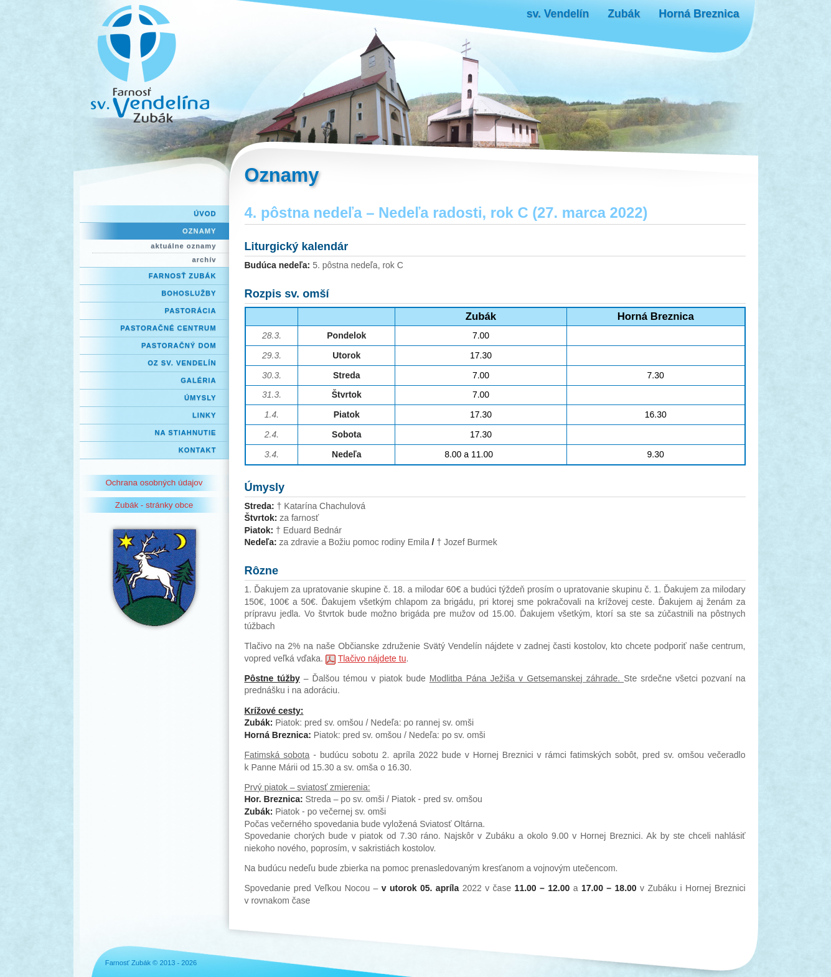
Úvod (205, 213)
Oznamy (199, 231)
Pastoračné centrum (168, 328)
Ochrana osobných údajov (153, 482)
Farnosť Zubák (183, 275)
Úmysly (200, 397)
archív (204, 259)
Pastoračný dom (179, 345)
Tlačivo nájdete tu (371, 658)
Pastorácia (191, 310)
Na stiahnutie (186, 432)
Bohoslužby (188, 293)
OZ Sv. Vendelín (182, 363)
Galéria (198, 380)
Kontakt (198, 450)
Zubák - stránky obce (154, 505)
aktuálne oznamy (183, 246)
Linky (204, 415)
